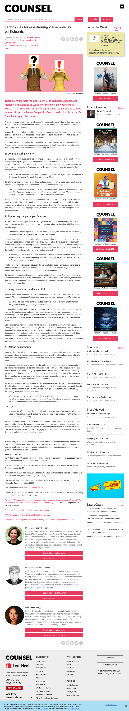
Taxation (69, 674)
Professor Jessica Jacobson (23, 40)
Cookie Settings (72, 685)
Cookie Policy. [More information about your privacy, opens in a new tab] (74, 710)
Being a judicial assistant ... (99, 463)
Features (39, 671)
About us (39, 678)
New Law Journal (72, 661)
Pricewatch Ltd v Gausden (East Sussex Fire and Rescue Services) (105, 531)
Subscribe (94, 19)
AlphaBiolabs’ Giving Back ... (100, 361)
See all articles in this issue (54, 558)
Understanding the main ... (99, 351)
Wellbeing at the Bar (43, 688)
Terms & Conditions (73, 695)
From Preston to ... (105, 111)
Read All (121, 108)
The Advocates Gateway (33, 488)
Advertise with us (110, 665)
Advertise (107, 19)
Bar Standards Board (44, 695)
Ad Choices (44, 710)
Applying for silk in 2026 (98, 438)
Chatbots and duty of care (99, 452)
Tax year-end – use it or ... (98, 384)
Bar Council (40, 685)
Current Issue (41, 668)
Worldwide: (19, 696)
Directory (39, 664)
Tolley (68, 664)
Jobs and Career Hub (44, 661)
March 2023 (15, 46)
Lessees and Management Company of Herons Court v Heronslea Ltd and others (103, 517)
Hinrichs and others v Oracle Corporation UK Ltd (105, 524)
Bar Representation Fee (45, 691)
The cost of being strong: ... (99, 413)
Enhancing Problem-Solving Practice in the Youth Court (27, 510)
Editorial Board (41, 674)
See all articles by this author (54, 553)
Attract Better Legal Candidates (47, 698)
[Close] (126, 707)
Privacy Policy (71, 692)
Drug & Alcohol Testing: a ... (99, 374)
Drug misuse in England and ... (100, 397)
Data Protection (72, 688)
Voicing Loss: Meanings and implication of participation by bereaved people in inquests (39, 520)
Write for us (40, 681)
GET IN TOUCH (14, 688)
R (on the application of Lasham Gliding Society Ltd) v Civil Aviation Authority (102, 510)
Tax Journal (70, 671)
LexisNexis (70, 668)
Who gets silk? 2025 (96, 424)
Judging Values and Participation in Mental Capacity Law (27, 515)
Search (79, 19)
